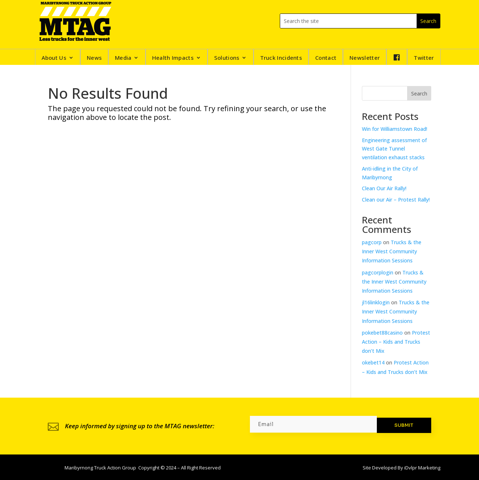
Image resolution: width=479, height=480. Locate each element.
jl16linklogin (376, 302)
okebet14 (373, 362)
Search (419, 93)
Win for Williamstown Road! (394, 128)
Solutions (227, 58)
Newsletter (364, 58)
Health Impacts (173, 58)
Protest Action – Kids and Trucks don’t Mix (396, 341)
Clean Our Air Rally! (384, 188)
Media (123, 58)
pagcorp (372, 242)
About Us (54, 58)
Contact (325, 58)
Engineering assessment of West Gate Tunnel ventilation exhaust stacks (394, 149)
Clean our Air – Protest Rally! (396, 199)
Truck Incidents (281, 58)
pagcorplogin (377, 272)
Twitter (424, 58)
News (94, 58)
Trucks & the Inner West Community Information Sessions (391, 251)
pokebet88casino (382, 332)
